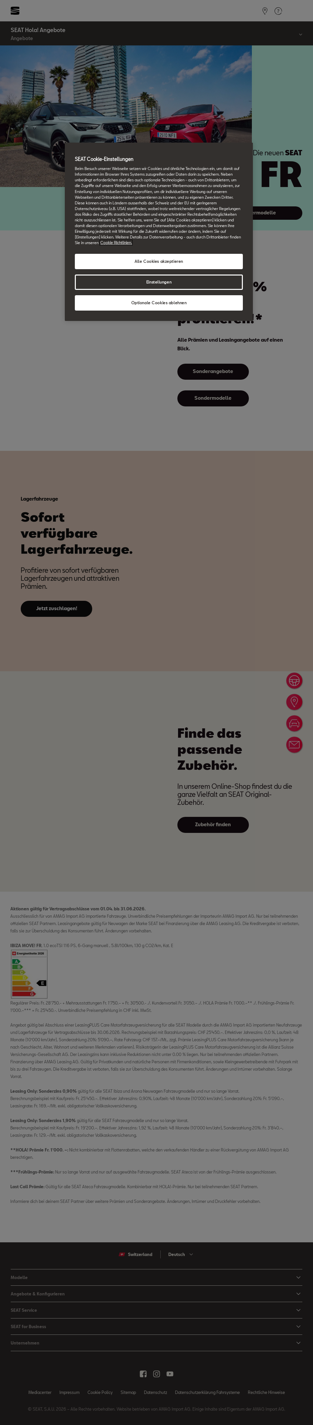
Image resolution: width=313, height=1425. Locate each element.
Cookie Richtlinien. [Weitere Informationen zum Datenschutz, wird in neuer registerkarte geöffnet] (116, 242)
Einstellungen (158, 282)
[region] (159, 232)
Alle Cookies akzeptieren (159, 261)
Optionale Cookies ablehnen (159, 303)
